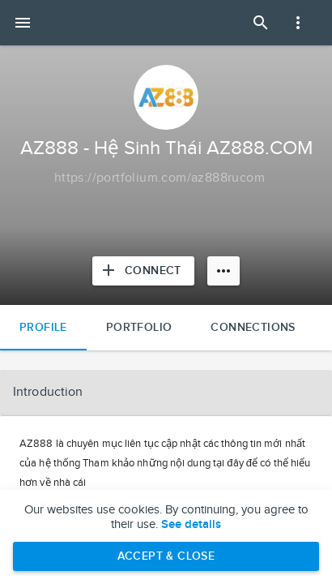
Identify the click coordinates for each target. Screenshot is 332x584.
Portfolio (139, 327)
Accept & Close (166, 556)
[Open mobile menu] (22, 22)
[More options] (223, 271)
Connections (253, 327)
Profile (43, 327)
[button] (166, 392)
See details (191, 524)
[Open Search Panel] (261, 22)
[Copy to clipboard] (159, 178)
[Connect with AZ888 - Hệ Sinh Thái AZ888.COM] (143, 271)
